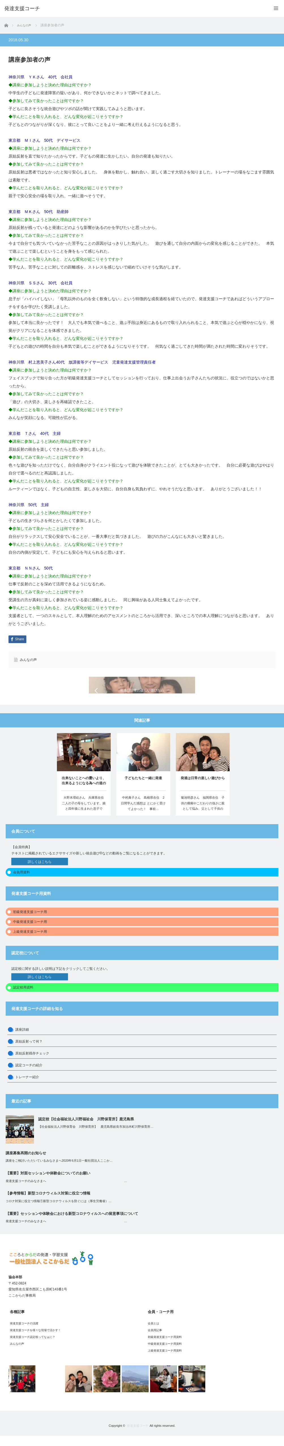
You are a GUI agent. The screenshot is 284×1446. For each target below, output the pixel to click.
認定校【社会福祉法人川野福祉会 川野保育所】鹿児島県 (86, 1129)
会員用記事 (155, 1340)
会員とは (153, 1333)
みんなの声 (28, 660)
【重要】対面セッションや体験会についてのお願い (48, 1183)
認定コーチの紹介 (28, 1075)
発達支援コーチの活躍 (24, 1333)
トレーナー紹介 (27, 1087)
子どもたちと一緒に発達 (143, 788)
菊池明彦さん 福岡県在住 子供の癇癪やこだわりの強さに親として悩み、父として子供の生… (203, 816)
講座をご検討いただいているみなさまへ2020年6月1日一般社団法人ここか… (59, 1170)
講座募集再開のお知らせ (26, 1163)
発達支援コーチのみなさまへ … (66, 1191)
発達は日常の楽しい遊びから (203, 788)
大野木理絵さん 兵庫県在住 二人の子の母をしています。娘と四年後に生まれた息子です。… (84, 816)
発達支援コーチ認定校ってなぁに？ (32, 1347)
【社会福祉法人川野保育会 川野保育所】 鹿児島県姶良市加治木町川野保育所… (95, 1136)
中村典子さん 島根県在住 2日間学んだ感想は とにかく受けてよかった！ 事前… (143, 813)
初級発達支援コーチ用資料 (165, 1347)
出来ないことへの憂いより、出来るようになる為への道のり (84, 791)
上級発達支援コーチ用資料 (165, 1360)
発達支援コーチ (138, 1436)
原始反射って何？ (28, 1052)
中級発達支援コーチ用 (30, 932)
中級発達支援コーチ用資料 (165, 1353)
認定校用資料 (23, 998)
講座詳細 (22, 1040)
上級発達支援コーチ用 (30, 942)
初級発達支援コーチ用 (30, 922)
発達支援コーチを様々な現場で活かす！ (35, 1340)
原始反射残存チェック (32, 1063)
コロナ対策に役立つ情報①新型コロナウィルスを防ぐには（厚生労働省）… (59, 1211)
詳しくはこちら (40, 872)
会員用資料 (21, 882)
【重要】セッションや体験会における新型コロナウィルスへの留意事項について (72, 1224)
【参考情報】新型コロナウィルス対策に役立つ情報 (48, 1204)
